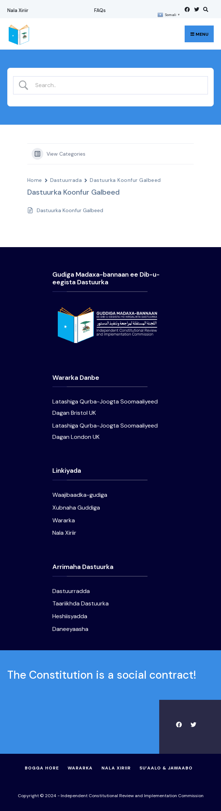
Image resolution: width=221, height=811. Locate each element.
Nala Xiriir (17, 10)
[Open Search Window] (204, 9)
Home (34, 180)
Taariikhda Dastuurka (80, 603)
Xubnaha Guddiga (76, 507)
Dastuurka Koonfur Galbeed (125, 180)
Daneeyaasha (70, 629)
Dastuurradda (71, 591)
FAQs (100, 10)
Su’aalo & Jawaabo (166, 768)
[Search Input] (117, 85)
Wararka (63, 520)
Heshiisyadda (69, 616)
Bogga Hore (42, 768)
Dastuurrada (66, 180)
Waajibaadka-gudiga (79, 495)
